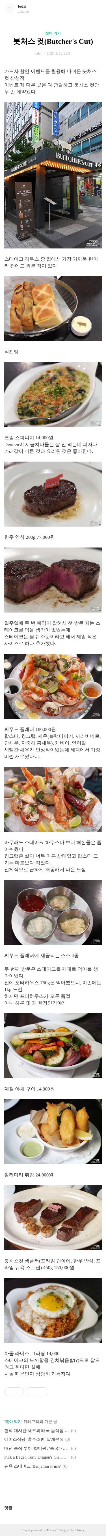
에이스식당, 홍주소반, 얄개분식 (34, 1439)
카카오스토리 (53, 1488)
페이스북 (39, 1488)
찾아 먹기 (53, 33)
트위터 (66, 1488)
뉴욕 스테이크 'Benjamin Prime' (32, 1466)
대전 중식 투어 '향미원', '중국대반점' (36, 1448)
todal (22, 6)
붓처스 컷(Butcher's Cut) (53, 41)
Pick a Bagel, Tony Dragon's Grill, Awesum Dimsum (36, 1457)
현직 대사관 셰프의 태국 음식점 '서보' (36, 1430)
